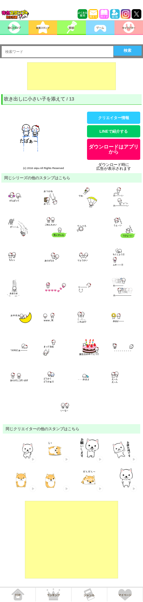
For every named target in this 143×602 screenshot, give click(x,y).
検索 (127, 50)
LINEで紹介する (113, 131)
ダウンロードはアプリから (114, 149)
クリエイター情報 (113, 118)
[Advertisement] (71, 76)
